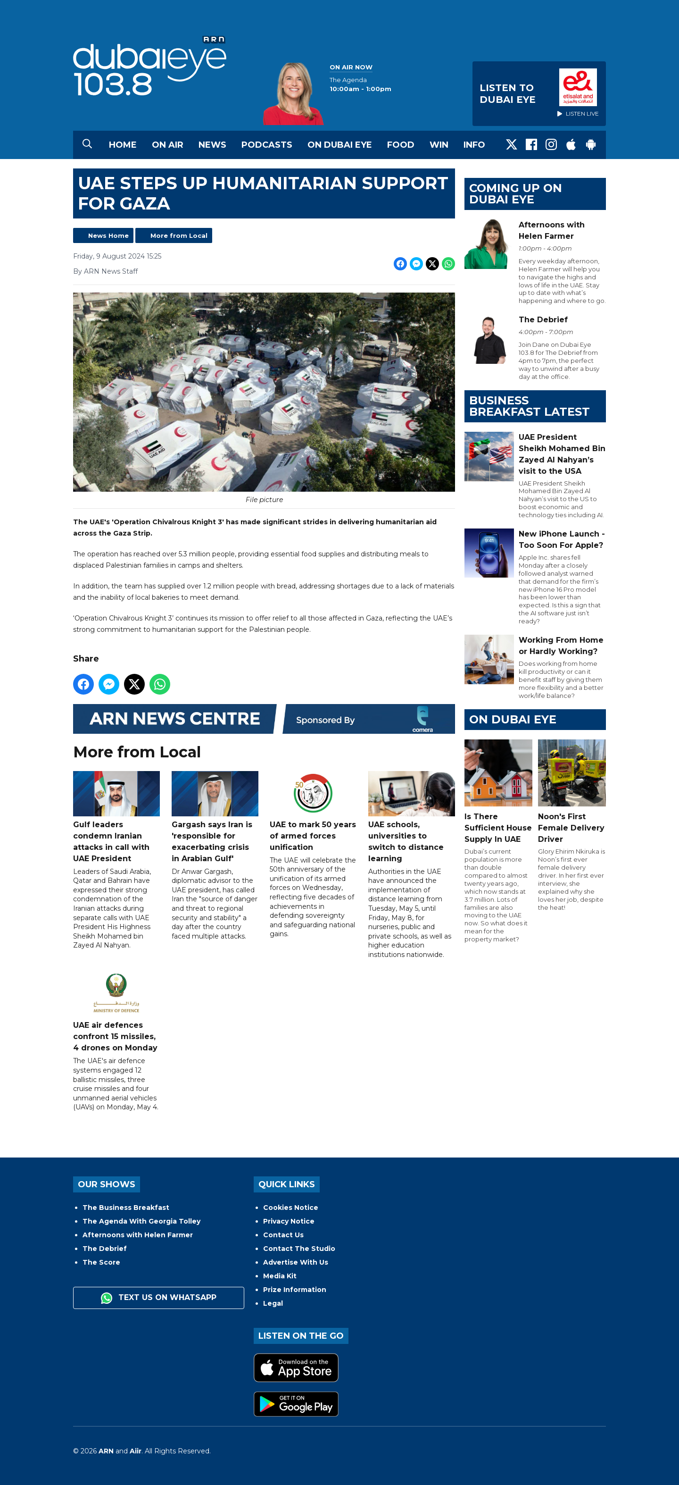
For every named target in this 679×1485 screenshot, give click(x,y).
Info (474, 145)
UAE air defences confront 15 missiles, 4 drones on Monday (116, 1012)
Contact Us (283, 1235)
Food (400, 145)
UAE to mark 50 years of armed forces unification (313, 811)
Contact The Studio (299, 1248)
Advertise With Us (295, 1262)
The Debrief (105, 1248)
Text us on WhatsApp (158, 1298)
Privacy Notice (289, 1221)
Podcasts (266, 145)
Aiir (135, 1451)
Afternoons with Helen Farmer (138, 1235)
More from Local (178, 235)
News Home (108, 235)
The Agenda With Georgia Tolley (141, 1221)
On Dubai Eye (339, 145)
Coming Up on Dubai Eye (515, 193)
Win (439, 145)
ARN (106, 1451)
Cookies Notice (290, 1207)
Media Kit (280, 1276)
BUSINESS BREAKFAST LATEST (529, 406)
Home (123, 145)
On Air (167, 145)
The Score (101, 1262)
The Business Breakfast (126, 1207)
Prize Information (294, 1289)
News (212, 145)
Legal (273, 1303)
